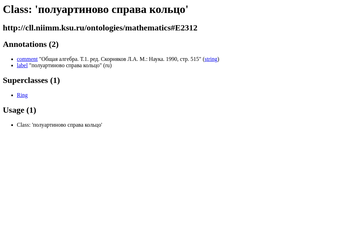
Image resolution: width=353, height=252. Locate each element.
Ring (22, 95)
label (22, 65)
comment (27, 59)
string (210, 59)
